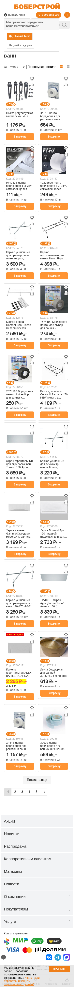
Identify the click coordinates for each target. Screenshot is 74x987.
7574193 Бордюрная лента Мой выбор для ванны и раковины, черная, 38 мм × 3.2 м (19, 394)
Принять (59, 969)
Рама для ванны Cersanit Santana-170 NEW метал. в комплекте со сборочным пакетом (54, 394)
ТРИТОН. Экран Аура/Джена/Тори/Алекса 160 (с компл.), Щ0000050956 (52, 603)
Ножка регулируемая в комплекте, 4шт (19, 114)
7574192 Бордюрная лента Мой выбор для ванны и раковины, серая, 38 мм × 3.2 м (53, 325)
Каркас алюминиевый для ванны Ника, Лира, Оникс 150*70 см (52, 255)
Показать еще (37, 780)
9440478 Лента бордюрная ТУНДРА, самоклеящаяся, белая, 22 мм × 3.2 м (19, 186)
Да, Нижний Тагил (19, 36)
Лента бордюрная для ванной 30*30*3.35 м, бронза (53, 672)
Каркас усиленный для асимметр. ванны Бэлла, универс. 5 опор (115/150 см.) (52, 464)
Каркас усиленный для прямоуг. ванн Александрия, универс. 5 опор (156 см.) (19, 255)
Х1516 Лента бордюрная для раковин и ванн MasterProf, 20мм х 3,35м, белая (52, 116)
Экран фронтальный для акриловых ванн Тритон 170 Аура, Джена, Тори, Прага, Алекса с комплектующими (19, 464)
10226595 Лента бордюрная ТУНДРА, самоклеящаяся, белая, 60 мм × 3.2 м (53, 186)
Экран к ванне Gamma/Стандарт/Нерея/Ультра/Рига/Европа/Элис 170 (18, 533)
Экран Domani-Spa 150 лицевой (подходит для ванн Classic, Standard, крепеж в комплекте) (53, 533)
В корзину (20, 136)
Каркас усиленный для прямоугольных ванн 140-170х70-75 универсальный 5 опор (19, 603)
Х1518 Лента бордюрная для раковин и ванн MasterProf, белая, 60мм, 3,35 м (18, 746)
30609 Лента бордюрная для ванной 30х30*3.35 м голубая (53, 746)
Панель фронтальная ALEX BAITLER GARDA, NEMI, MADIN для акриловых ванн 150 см (19, 672)
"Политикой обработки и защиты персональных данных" (22, 981)
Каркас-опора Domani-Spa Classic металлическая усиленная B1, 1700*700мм (18, 325)
